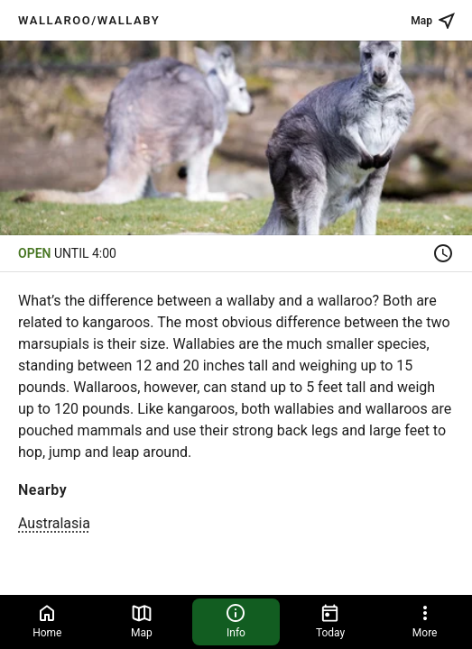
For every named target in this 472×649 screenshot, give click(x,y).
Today (330, 620)
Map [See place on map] (434, 21)
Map (142, 620)
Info (235, 620)
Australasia (54, 523)
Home (46, 620)
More (425, 620)
